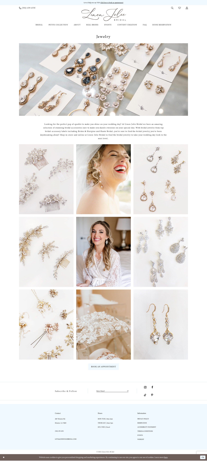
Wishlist (140, 440)
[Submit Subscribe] (128, 391)
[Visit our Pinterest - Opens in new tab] (152, 395)
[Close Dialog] (4, 457)
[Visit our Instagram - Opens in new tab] (145, 387)
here (166, 457)
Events (140, 436)
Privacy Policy (143, 419)
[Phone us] (27, 8)
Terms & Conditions (145, 432)
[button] (186, 8)
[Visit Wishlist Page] (179, 8)
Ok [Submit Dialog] (202, 458)
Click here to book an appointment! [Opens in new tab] (112, 2)
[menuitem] (27, 8)
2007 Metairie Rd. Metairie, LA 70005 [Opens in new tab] (60, 421)
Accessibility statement (146, 427)
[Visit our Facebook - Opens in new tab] (152, 387)
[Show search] (172, 8)
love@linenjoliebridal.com (65, 440)
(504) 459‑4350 (59, 431)
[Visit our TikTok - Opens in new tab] (145, 395)
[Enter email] (112, 391)
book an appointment (103, 367)
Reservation (142, 423)
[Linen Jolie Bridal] (103, 14)
